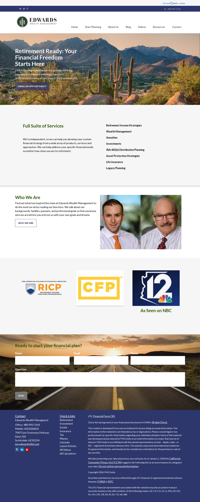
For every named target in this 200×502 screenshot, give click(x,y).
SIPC (110, 481)
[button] (92, 22)
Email (77, 353)
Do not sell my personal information (118, 466)
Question (20, 369)
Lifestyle (65, 442)
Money (64, 438)
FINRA (101, 481)
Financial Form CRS (104, 416)
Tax (62, 434)
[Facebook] (27, 8)
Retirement (66, 420)
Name (18, 353)
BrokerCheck (159, 422)
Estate (63, 427)
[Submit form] (21, 396)
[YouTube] (24, 8)
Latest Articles (68, 446)
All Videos (65, 449)
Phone (134, 353)
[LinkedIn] (20, 8)
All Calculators (68, 453)
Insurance (65, 431)
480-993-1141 (173, 9)
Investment (66, 423)
